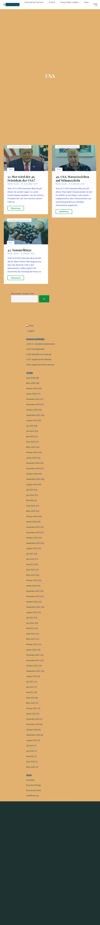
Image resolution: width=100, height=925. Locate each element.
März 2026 (30, 384)
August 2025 (31, 421)
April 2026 (30, 379)
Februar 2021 (32, 709)
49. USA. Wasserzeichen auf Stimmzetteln (73, 179)
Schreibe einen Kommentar (19, 147)
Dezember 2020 (33, 720)
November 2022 (33, 597)
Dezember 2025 (33, 400)
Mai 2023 (30, 565)
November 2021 (33, 661)
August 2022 (31, 613)
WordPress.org (32, 797)
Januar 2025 (31, 459)
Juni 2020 (30, 752)
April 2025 (30, 443)
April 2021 (30, 699)
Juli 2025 (29, 427)
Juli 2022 (29, 619)
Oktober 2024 (32, 475)
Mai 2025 (30, 437)
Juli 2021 (29, 683)
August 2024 (31, 485)
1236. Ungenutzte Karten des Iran (40, 366)
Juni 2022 (30, 624)
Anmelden (30, 781)
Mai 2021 (30, 693)
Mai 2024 (30, 501)
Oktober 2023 (32, 539)
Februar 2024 (32, 517)
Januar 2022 (31, 651)
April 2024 (30, 507)
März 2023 (30, 576)
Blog (10, 169)
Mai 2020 (30, 757)
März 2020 (30, 768)
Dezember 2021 (33, 656)
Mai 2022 (30, 629)
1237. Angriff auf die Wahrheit (39, 360)
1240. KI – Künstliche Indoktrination (41, 344)
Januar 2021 (31, 715)
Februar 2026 (32, 389)
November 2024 (33, 469)
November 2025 (33, 405)
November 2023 (33, 533)
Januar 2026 (31, 395)
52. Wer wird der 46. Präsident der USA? (21, 179)
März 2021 (30, 704)
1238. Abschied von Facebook (39, 355)
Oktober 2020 (32, 731)
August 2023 (31, 549)
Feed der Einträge (34, 786)
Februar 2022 (32, 645)
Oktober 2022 (32, 603)
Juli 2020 (29, 747)
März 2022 (30, 640)
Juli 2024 (29, 491)
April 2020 (30, 763)
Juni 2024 (30, 496)
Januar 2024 (31, 523)
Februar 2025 (32, 453)
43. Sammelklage (19, 250)
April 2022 (30, 635)
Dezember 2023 (33, 528)
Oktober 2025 (32, 411)
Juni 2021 (30, 688)
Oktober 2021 (32, 667)
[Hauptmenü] (94, 4)
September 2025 (33, 416)
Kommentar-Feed (33, 792)
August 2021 (31, 677)
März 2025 (30, 448)
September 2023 (33, 544)
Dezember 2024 (33, 464)
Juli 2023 (29, 555)
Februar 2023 (32, 581)
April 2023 (30, 571)
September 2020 (33, 736)
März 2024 (30, 512)
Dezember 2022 (33, 592)
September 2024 (33, 480)
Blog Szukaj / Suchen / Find (22, 293)
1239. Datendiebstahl (35, 350)
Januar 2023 (31, 587)
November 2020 (33, 725)
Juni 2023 (30, 560)
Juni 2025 (30, 432)
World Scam (12, 4)
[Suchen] (46, 298)
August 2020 (31, 741)
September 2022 (33, 608)
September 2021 (33, 672)
